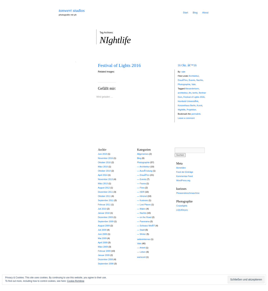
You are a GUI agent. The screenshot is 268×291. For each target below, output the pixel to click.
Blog (195, 12)
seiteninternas (143, 239)
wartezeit (141, 257)
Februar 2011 (104, 204)
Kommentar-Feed (184, 176)
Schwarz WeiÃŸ (147, 225)
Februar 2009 (104, 251)
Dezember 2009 (105, 217)
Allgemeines (143, 154)
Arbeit (142, 248)
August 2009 (104, 225)
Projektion (191, 110)
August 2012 (104, 188)
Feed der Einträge (184, 172)
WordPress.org (183, 180)
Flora (142, 188)
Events (192, 80)
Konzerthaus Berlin (187, 105)
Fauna (143, 183)
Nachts (199, 80)
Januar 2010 (104, 213)
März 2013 (103, 183)
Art (190, 93)
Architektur (194, 76)
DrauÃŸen (183, 80)
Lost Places (145, 204)
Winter (143, 234)
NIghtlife (181, 110)
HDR (142, 192)
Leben (143, 252)
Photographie (184, 84)
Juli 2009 (102, 230)
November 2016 (105, 158)
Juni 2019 (102, 154)
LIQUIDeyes (182, 210)
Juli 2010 (102, 209)
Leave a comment (186, 118)
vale (183, 72)
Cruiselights (181, 206)
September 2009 (105, 221)
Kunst (199, 105)
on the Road (145, 217)
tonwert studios (72, 10)
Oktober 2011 (104, 196)
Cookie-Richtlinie (75, 281)
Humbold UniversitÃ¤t (188, 101)
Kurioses (144, 200)
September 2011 (105, 200)
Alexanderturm (192, 88)
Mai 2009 (102, 238)
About (205, 12)
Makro (143, 209)
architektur (183, 93)
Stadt (142, 230)
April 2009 (103, 242)
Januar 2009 (104, 255)
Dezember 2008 (105, 259)
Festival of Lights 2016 (119, 65)
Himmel (143, 196)
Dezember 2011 (105, 192)
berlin (195, 93)
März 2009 (103, 247)
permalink (196, 114)
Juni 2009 (102, 234)
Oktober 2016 (104, 162)
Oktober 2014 (104, 171)
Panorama (145, 221)
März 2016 (103, 166)
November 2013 (105, 179)
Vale (194, 84)
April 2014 (103, 175)
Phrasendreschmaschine (187, 193)
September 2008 (105, 263)
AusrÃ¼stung (146, 171)
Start (185, 12)
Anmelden (181, 168)
